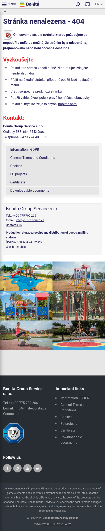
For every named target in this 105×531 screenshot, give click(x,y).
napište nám (67, 104)
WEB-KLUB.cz (51, 524)
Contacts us (14, 225)
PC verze (66, 524)
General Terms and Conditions (32, 158)
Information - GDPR (24, 150)
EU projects (18, 174)
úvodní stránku (35, 80)
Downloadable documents (29, 190)
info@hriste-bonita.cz (30, 220)
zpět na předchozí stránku (43, 91)
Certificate (17, 182)
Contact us (11, 414)
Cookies (16, 166)
